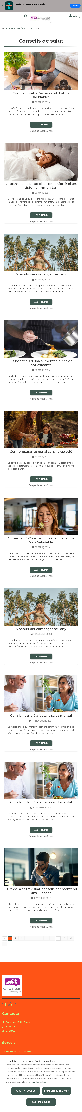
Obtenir (75, 6)
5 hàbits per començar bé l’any (41, 274)
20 (71, 938)
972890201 (9, 1027)
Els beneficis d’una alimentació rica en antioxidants (41, 363)
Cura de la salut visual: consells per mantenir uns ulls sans (41, 891)
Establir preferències (56, 1091)
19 (64, 938)
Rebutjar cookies (41, 1102)
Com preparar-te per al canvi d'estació (41, 452)
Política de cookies (37, 1082)
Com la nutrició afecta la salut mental (41, 716)
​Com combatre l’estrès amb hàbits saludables (41, 95)
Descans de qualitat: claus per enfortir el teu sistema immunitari (41, 186)
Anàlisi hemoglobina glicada (16, 1051)
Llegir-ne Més (41, 125)
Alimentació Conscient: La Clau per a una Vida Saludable (41, 540)
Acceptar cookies (25, 1091)
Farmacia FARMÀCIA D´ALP (19, 28)
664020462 (9, 1031)
